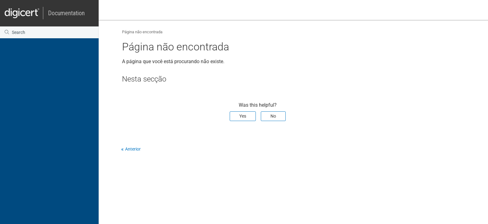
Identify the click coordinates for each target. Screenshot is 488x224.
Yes (242, 116)
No (273, 116)
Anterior (133, 149)
